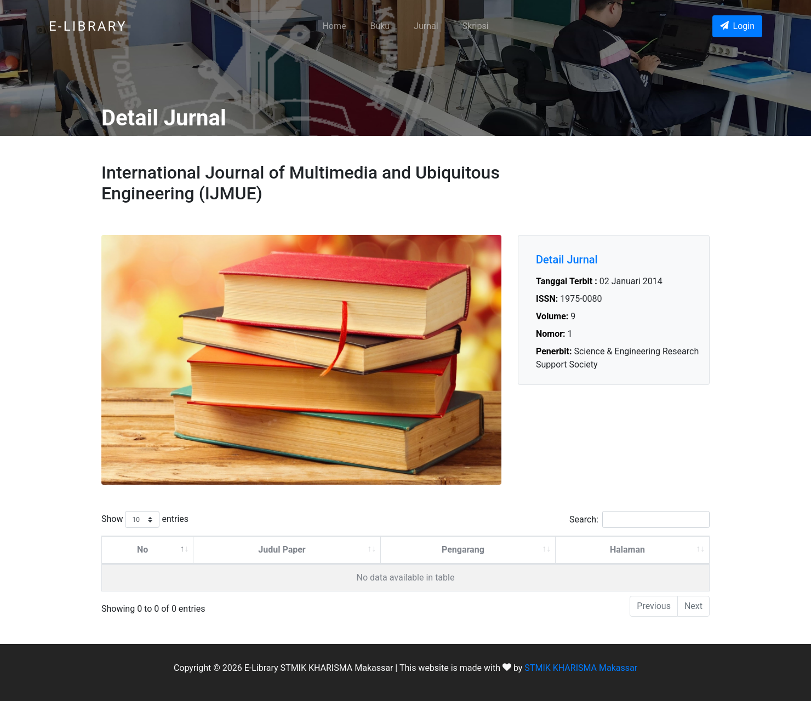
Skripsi (475, 26)
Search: (639, 519)
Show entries (145, 519)
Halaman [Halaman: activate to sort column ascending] (627, 549)
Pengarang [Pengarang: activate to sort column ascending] (463, 549)
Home (334, 26)
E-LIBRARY (88, 26)
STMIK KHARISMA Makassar (580, 668)
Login (737, 26)
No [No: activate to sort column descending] (142, 549)
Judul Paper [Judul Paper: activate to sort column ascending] (281, 549)
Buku (380, 26)
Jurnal (426, 26)
